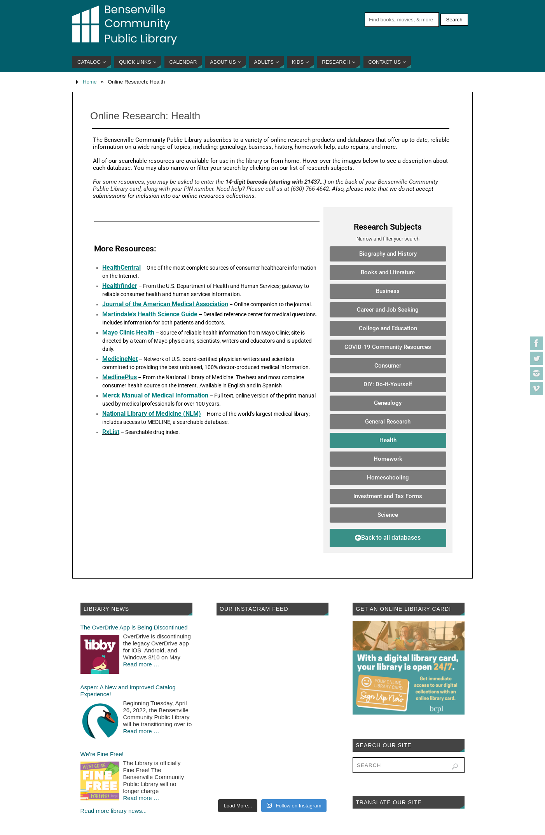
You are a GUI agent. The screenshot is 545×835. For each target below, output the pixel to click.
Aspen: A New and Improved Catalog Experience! (128, 690)
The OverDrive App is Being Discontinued (134, 627)
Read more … (141, 664)
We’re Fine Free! (102, 754)
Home (90, 82)
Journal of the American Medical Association (165, 304)
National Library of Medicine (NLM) (151, 413)
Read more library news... (113, 810)
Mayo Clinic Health (128, 332)
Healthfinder (119, 285)
